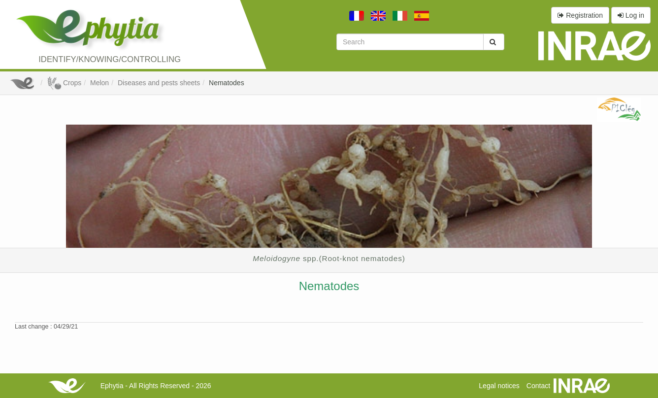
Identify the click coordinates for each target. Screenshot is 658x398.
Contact (538, 386)
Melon (99, 83)
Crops (64, 83)
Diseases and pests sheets (159, 83)
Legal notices (499, 386)
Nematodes (226, 83)
